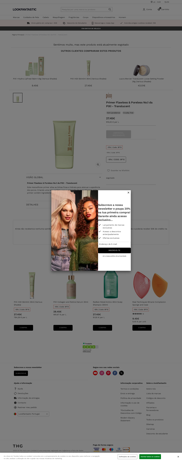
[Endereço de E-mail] (114, 244)
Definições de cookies (127, 456)
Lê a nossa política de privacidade (114, 256)
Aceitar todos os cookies (150, 456)
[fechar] (128, 192)
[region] (91, 457)
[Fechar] (178, 456)
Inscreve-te (114, 250)
